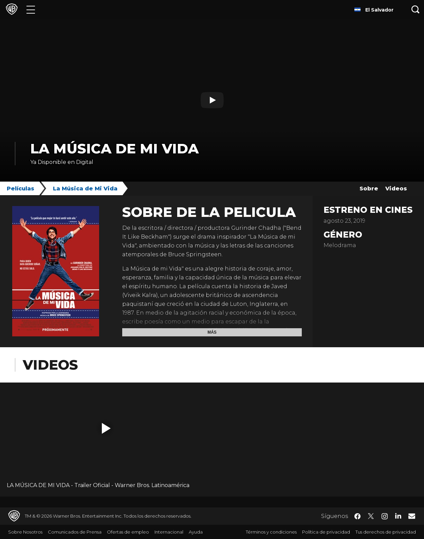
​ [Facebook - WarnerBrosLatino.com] (357, 516)
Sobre (369, 188)
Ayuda (196, 532)
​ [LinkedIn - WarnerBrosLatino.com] (398, 515)
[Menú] (30, 9)
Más (212, 332)
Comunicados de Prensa (75, 532)
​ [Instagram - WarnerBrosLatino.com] (385, 516)
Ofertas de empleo (128, 532)
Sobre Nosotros (25, 532)
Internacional (168, 532)
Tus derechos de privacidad (385, 532)
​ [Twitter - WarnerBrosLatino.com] (371, 516)
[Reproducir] (212, 100)
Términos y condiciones (271, 532)
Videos (396, 188)
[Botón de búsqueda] (415, 9)
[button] (106, 428)
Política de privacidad (326, 532)
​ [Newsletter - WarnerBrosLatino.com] (412, 516)
